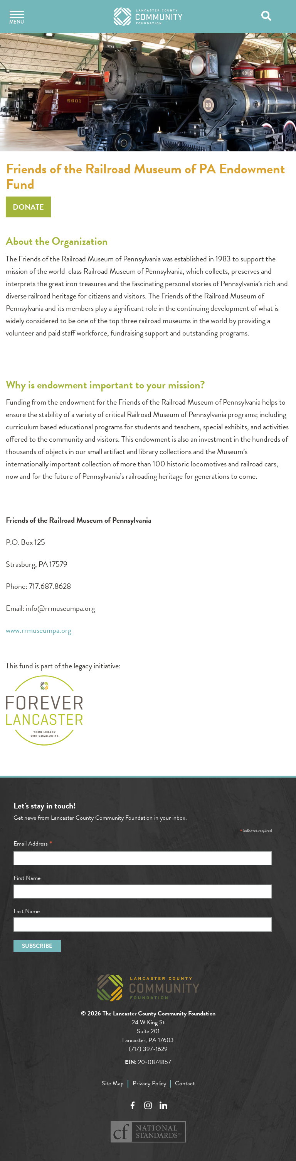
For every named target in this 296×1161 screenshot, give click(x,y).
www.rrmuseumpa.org (38, 630)
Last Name (26, 911)
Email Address (32, 843)
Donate (28, 207)
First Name (26, 878)
